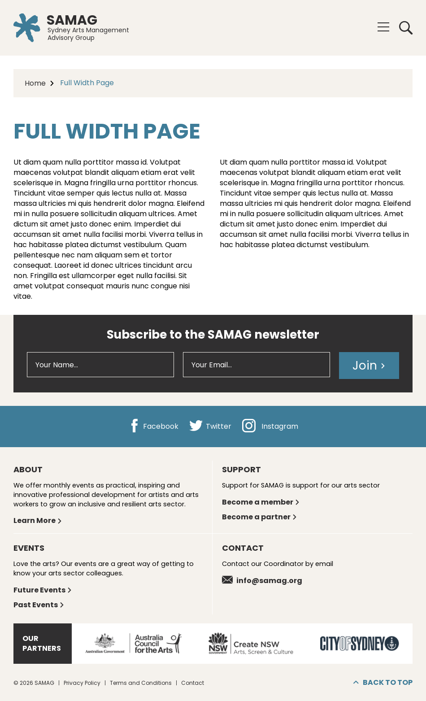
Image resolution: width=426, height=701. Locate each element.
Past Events (39, 605)
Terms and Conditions (141, 683)
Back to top (383, 682)
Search (406, 28)
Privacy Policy (82, 683)
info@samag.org (262, 580)
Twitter (210, 426)
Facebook (153, 426)
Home (35, 83)
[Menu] (383, 27)
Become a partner (259, 517)
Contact (192, 683)
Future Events (42, 590)
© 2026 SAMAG (33, 683)
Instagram (270, 426)
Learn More (37, 520)
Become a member (261, 502)
